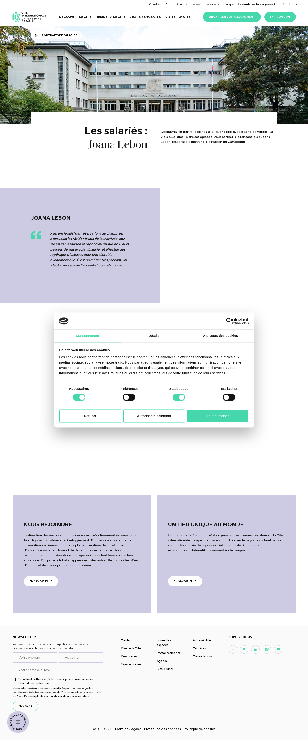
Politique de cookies (199, 729)
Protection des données (162, 729)
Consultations (202, 656)
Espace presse (131, 664)
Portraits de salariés (59, 35)
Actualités (155, 4)
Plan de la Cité (131, 648)
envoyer (25, 706)
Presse (169, 4)
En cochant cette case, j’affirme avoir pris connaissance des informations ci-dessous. (55, 681)
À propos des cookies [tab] (220, 335)
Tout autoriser (218, 416)
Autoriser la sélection (154, 416)
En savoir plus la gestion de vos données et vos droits (57, 696)
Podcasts (197, 4)
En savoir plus (40, 581)
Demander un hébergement (256, 4)
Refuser (90, 416)
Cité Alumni (165, 669)
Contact (127, 640)
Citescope (213, 4)
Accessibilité (202, 640)
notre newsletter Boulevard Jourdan (53, 648)
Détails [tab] (154, 335)
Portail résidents (168, 653)
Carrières (182, 4)
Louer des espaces (164, 642)
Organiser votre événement (232, 16)
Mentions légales (128, 729)
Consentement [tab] (87, 335)
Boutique (228, 4)
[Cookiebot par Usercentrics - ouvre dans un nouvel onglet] (229, 321)
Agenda (162, 661)
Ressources (129, 656)
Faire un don (280, 16)
